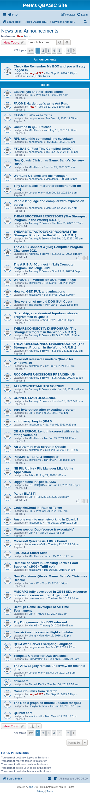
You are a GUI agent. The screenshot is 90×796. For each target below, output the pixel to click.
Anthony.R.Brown (39, 223)
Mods (27, 36)
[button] (30, 50)
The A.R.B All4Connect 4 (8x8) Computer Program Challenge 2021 (44, 266)
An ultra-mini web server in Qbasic (40, 446)
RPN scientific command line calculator (43, 138)
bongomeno (35, 118)
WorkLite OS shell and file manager (40, 175)
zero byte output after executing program (44, 409)
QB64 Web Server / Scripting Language (43, 644)
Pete (20, 36)
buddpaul (34, 320)
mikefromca (35, 366)
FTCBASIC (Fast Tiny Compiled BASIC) (43, 148)
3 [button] (48, 50)
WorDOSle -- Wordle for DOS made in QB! (45, 280)
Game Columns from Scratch (35, 691)
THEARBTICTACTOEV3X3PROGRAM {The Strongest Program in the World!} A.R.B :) (45, 233)
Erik (31, 95)
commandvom (37, 598)
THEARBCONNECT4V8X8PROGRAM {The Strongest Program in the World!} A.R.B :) (45, 330)
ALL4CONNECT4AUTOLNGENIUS (39, 386)
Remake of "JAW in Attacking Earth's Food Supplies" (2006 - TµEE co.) (46, 564)
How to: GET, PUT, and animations (39, 291)
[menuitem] (13, 14)
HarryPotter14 (37, 659)
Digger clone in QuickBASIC (35, 482)
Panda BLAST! (25, 493)
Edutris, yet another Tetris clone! (38, 92)
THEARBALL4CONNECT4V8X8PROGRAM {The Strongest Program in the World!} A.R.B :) (49, 345)
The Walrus (35, 304)
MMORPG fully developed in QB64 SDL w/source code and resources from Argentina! (50, 593)
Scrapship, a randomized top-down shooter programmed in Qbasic (46, 315)
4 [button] (54, 50)
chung (32, 635)
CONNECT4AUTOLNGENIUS (35, 398)
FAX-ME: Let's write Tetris (33, 115)
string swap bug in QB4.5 (33, 421)
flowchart (21, 681)
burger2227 (36, 73)
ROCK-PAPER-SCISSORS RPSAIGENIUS (44, 374)
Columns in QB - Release (32, 127)
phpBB (32, 787)
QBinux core (23, 713)
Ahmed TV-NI (36, 684)
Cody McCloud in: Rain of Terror (38, 507)
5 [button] (59, 50)
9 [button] (68, 50)
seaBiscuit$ (35, 716)
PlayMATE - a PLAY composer (36, 457)
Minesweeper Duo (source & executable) (44, 529)
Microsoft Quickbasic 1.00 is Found (40, 541)
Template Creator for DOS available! (41, 656)
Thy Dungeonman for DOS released (40, 622)
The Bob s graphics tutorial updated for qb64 (47, 703)
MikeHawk (35, 130)
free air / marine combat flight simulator (43, 632)
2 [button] (43, 50)
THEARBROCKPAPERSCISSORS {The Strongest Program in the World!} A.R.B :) (50, 218)
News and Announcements (29, 30)
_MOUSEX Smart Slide (31, 553)
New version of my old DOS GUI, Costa (43, 301)
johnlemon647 (37, 544)
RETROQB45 (37, 485)
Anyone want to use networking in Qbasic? (46, 519)
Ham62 (33, 625)
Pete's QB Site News (37, 76)
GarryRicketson (38, 706)
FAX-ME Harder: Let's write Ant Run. (41, 103)
